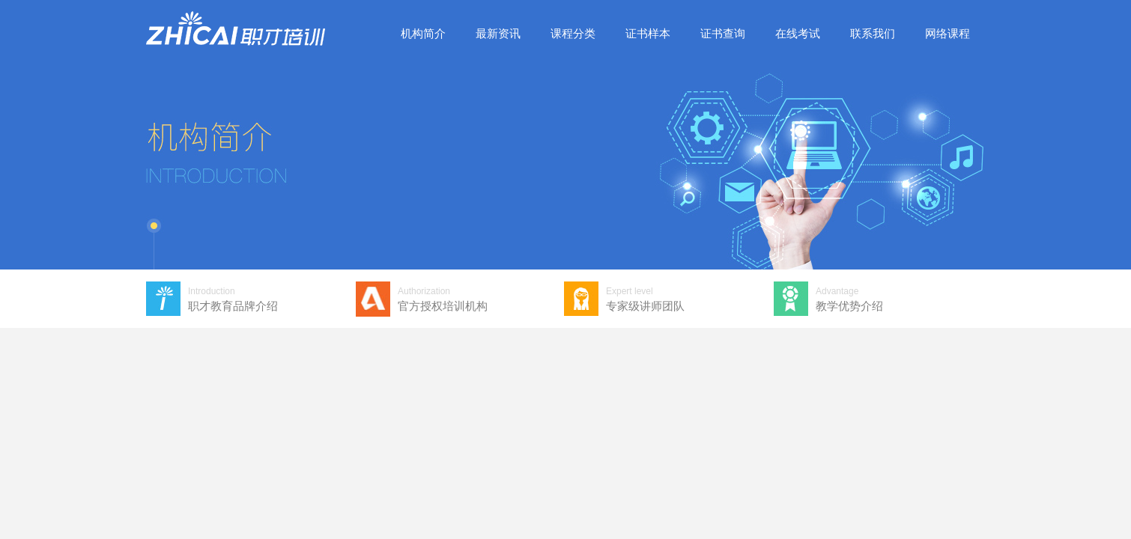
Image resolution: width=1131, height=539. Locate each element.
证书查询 (722, 33)
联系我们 (872, 33)
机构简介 (423, 33)
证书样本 (647, 33)
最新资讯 (498, 33)
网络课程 (947, 33)
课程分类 (573, 33)
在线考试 (797, 33)
